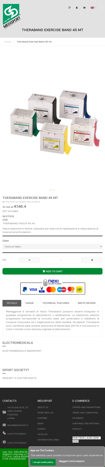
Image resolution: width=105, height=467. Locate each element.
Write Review (86, 303)
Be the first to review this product (21, 201)
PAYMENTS (78, 418)
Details (12, 303)
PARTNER (42, 418)
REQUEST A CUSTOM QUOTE (19, 378)
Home (8, 41)
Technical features (55, 303)
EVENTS (41, 429)
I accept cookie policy (43, 462)
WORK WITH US (45, 413)
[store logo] (17, 17)
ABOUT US (43, 407)
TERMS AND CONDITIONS (85, 413)
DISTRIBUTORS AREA (48, 440)
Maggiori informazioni (71, 461)
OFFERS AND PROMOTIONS (86, 407)
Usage (30, 303)
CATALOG (42, 434)
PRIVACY (77, 429)
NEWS (41, 423)
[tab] (11, 303)
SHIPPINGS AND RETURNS (85, 423)
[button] (96, 120)
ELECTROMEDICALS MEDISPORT (21, 351)
